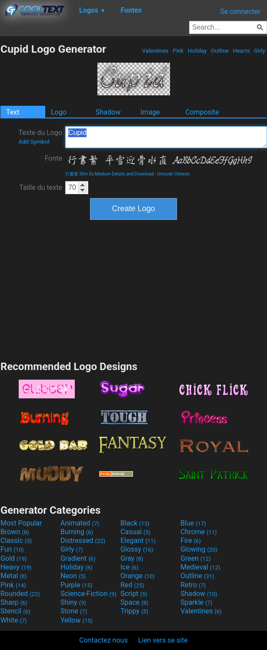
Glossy (137, 549)
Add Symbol (33, 141)
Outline (220, 50)
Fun (12, 549)
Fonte (53, 158)
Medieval (200, 567)
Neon (73, 576)
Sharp (13, 602)
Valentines (155, 50)
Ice (129, 567)
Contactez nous (103, 640)
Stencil (15, 611)
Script (133, 593)
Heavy (15, 567)
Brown (14, 532)
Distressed (82, 540)
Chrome (198, 532)
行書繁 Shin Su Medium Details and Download (109, 174)
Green (195, 558)
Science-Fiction (88, 593)
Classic (16, 540)
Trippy (134, 611)
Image (150, 112)
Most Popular (21, 523)
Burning (76, 532)
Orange (137, 576)
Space (134, 602)
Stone (73, 611)
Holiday (197, 50)
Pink (178, 50)
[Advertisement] (133, 289)
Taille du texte (40, 187)
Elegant (138, 540)
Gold (13, 558)
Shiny (73, 602)
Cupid (166, 137)
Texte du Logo (40, 136)
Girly (260, 50)
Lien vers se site (163, 640)
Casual (135, 532)
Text (12, 112)
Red (132, 585)
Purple (76, 585)
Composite (202, 112)
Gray (131, 558)
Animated (79, 523)
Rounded (20, 593)
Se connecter (240, 11)
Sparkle (196, 602)
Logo (59, 112)
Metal (13, 576)
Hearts (241, 50)
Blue (193, 523)
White (13, 620)
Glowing (198, 549)
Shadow (108, 112)
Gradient (77, 558)
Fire (190, 540)
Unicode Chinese (173, 174)
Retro (193, 585)
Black (135, 523)
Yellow (76, 620)
